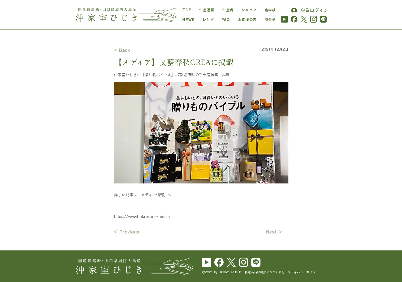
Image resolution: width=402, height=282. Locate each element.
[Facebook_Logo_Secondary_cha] (294, 19)
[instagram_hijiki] (313, 19)
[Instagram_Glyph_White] (243, 262)
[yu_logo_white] (206, 262)
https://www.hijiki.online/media (142, 216)
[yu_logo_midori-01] (284, 19)
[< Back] (131, 50)
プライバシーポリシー (303, 272)
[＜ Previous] (130, 232)
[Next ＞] (270, 232)
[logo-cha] (303, 19)
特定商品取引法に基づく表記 (266, 272)
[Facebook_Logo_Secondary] (219, 262)
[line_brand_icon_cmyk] (255, 262)
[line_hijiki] (323, 19)
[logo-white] (231, 262)
